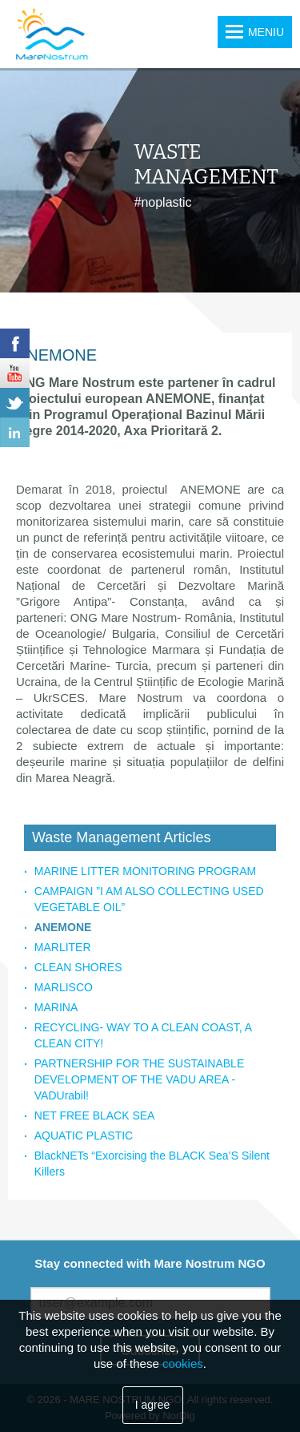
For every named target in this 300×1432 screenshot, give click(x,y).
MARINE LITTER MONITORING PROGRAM (145, 871)
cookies (182, 1363)
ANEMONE (63, 927)
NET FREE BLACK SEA (94, 1115)
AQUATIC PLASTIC (83, 1135)
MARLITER (62, 947)
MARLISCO (63, 987)
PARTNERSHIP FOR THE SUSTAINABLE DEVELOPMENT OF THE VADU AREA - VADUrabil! (139, 1079)
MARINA (56, 1007)
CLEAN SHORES (78, 967)
